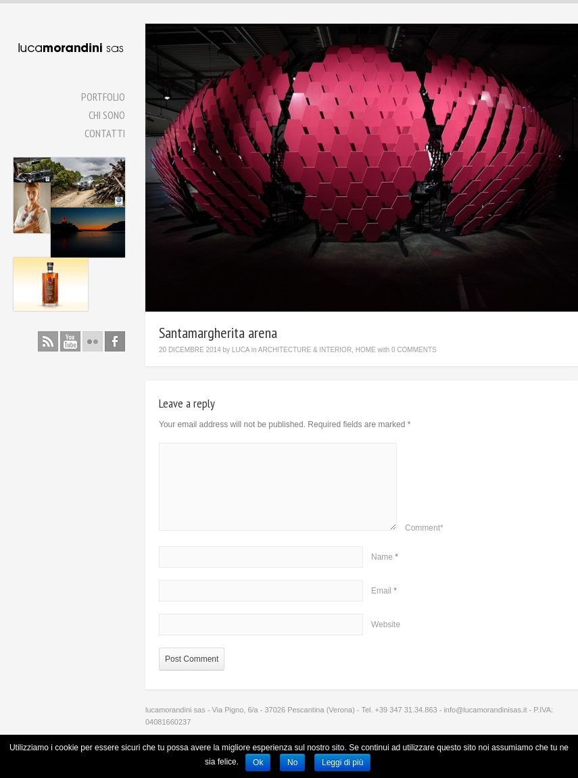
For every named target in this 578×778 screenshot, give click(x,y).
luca (240, 350)
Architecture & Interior (305, 350)
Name (382, 557)
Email (381, 590)
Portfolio (103, 96)
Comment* (424, 528)
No (292, 762)
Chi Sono (107, 115)
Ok (258, 762)
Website (385, 624)
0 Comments (414, 350)
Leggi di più (342, 762)
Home (366, 350)
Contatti (105, 133)
